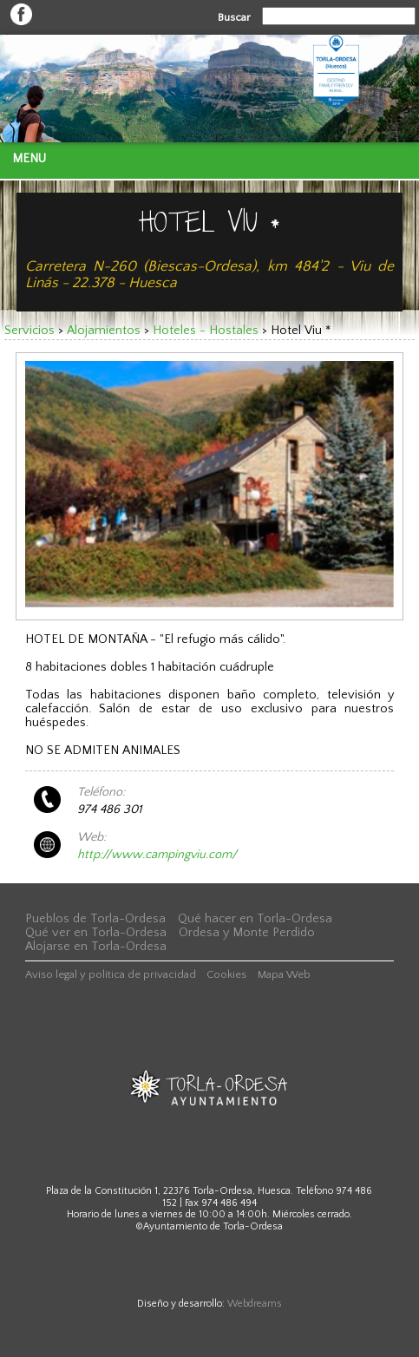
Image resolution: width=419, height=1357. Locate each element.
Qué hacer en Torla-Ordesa (255, 919)
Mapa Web (284, 974)
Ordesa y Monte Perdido (247, 933)
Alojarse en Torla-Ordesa (96, 947)
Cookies (226, 974)
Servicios (29, 331)
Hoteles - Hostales (206, 331)
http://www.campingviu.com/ (157, 855)
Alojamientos (104, 331)
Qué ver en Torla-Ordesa (96, 933)
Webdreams (254, 1303)
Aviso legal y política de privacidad (110, 974)
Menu (29, 159)
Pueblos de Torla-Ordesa (95, 919)
